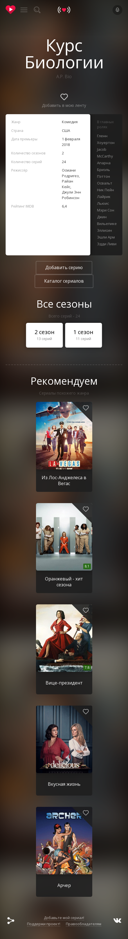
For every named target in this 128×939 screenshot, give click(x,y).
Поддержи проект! (43, 923)
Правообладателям (83, 923)
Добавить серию (64, 267)
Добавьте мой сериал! (64, 917)
